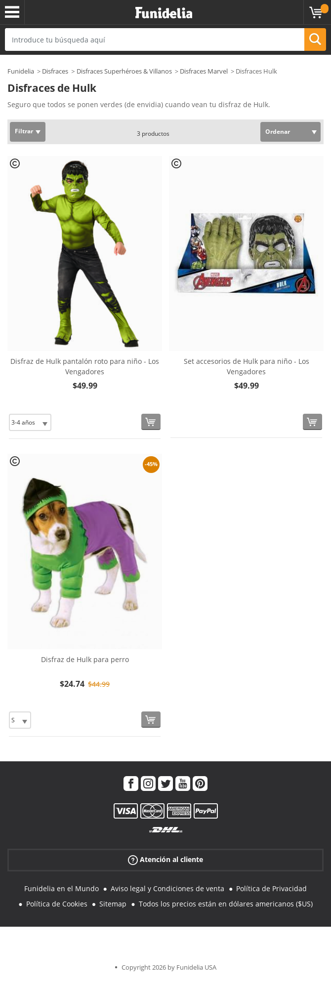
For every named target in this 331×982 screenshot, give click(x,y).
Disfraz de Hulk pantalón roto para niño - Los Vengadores (84, 366)
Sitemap (112, 903)
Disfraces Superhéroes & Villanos (124, 71)
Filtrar (24, 131)
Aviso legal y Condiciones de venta (167, 888)
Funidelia (20, 71)
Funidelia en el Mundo (61, 888)
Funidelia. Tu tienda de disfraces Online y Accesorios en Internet (163, 13)
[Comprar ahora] (151, 422)
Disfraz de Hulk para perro (85, 659)
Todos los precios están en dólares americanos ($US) (226, 903)
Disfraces (55, 71)
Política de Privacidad (271, 888)
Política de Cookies (56, 903)
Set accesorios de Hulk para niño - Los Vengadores (246, 366)
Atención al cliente (165, 860)
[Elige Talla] (30, 422)
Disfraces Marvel (204, 71)
